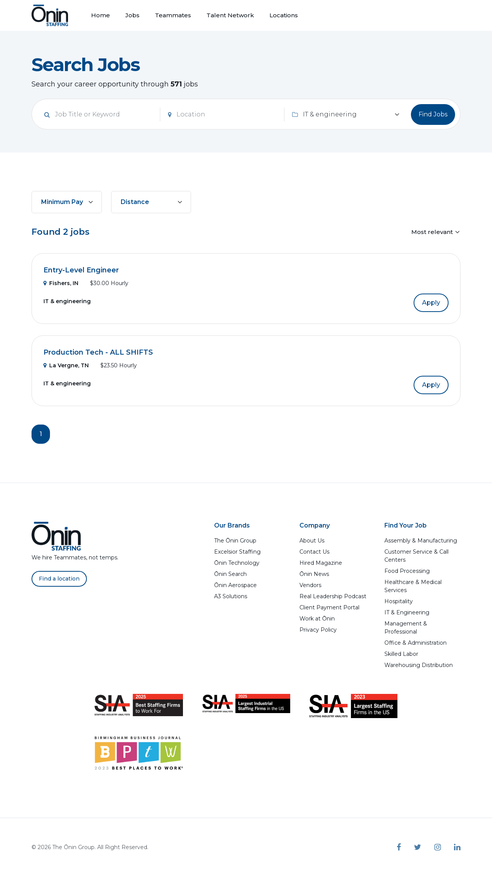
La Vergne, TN (66, 365)
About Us (311, 540)
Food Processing (407, 570)
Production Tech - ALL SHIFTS (98, 352)
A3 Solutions (230, 596)
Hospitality (398, 601)
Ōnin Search (230, 574)
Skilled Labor (401, 653)
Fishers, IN (60, 283)
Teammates (173, 15)
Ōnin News (314, 574)
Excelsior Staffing (237, 551)
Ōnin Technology (236, 562)
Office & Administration (415, 642)
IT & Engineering (406, 612)
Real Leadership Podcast (332, 596)
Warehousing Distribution (418, 665)
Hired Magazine (320, 562)
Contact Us (314, 551)
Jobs (132, 15)
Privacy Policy (318, 629)
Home (100, 15)
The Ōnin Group (235, 540)
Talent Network (230, 15)
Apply (431, 302)
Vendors (310, 585)
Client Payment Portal (329, 607)
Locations (283, 15)
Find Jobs (433, 114)
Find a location (59, 578)
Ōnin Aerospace (235, 585)
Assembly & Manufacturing (420, 540)
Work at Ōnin (317, 618)
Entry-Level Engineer (81, 270)
